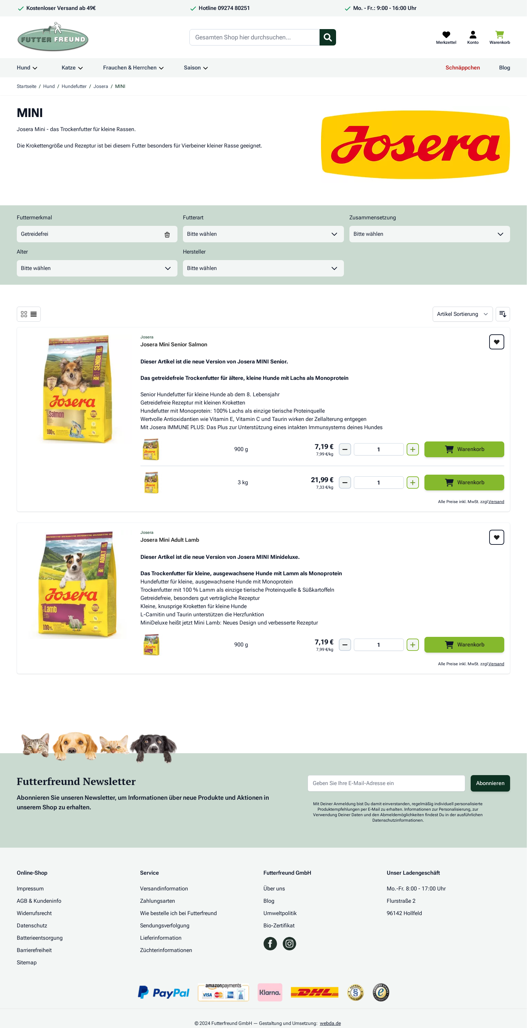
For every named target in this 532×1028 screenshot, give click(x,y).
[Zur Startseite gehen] (53, 37)
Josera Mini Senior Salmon (173, 345)
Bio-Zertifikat (279, 925)
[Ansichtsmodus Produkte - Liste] (24, 314)
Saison (192, 67)
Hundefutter (74, 86)
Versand (496, 501)
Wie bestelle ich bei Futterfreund (178, 913)
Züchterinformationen (166, 950)
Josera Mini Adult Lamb (169, 540)
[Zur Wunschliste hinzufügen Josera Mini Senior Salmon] (496, 341)
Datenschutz (32, 925)
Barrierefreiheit (34, 950)
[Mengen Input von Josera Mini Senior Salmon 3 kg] (379, 482)
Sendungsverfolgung (164, 925)
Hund (23, 67)
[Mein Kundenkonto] (473, 37)
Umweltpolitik (280, 913)
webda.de (330, 1023)
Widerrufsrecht (34, 913)
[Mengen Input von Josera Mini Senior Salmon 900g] (379, 449)
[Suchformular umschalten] (328, 37)
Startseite (26, 86)
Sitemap (27, 962)
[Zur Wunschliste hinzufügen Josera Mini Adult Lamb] (496, 537)
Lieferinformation (161, 938)
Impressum (30, 888)
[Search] (254, 37)
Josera (101, 86)
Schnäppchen (463, 67)
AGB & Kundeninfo (39, 901)
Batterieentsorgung (40, 938)
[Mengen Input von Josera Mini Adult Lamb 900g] (379, 645)
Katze (69, 67)
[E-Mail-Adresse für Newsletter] (386, 783)
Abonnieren (490, 783)
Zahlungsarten (157, 901)
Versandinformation (164, 888)
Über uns (274, 888)
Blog (504, 67)
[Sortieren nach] (463, 314)
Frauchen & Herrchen (130, 67)
